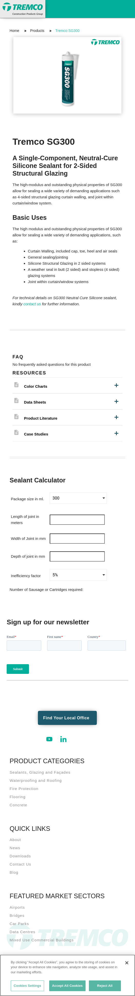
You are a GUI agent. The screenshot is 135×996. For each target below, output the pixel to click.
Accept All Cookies (67, 986)
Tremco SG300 (67, 31)
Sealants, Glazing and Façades (40, 772)
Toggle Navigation (126, 8)
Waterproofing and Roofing (36, 780)
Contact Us (20, 864)
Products (37, 31)
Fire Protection (24, 788)
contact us (32, 304)
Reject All (104, 986)
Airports (17, 907)
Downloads (20, 856)
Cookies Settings (27, 986)
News (15, 848)
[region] (67, 975)
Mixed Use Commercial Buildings (42, 940)
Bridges (17, 915)
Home (14, 31)
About (15, 839)
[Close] (126, 962)
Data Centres (22, 932)
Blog (14, 872)
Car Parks (19, 923)
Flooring (18, 797)
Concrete (18, 805)
